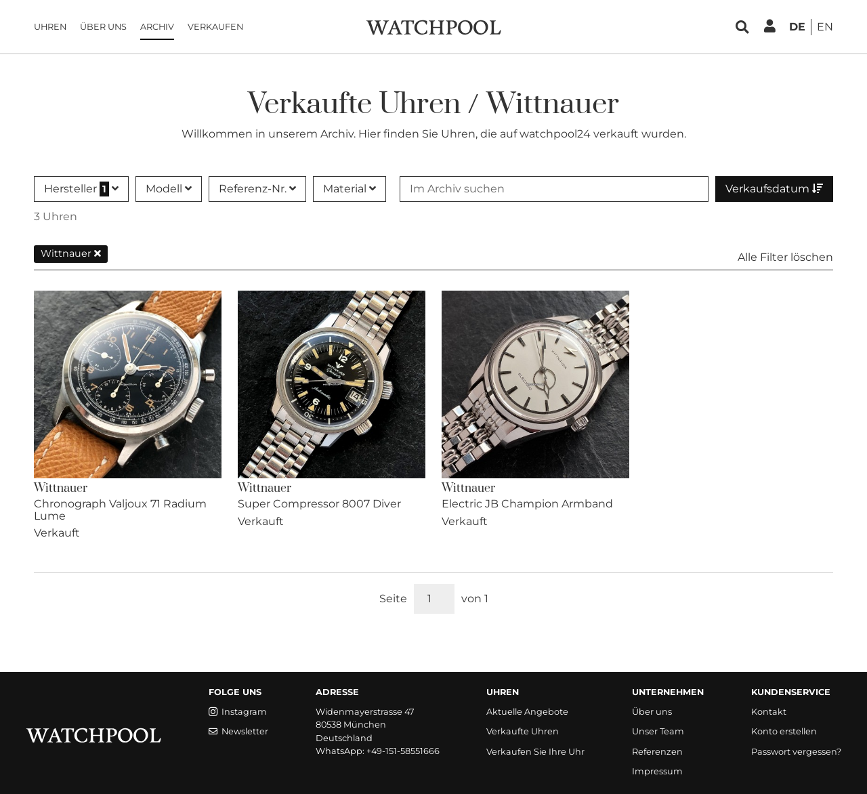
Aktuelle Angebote (527, 712)
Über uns (103, 27)
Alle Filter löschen (785, 257)
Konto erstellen (784, 731)
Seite (393, 598)
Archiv (157, 27)
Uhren (50, 27)
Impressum (657, 771)
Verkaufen (215, 27)
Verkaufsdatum (774, 188)
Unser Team (658, 731)
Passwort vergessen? (796, 752)
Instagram (238, 712)
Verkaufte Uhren (522, 731)
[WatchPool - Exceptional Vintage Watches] (433, 26)
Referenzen (657, 752)
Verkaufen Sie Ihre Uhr (535, 752)
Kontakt (768, 712)
